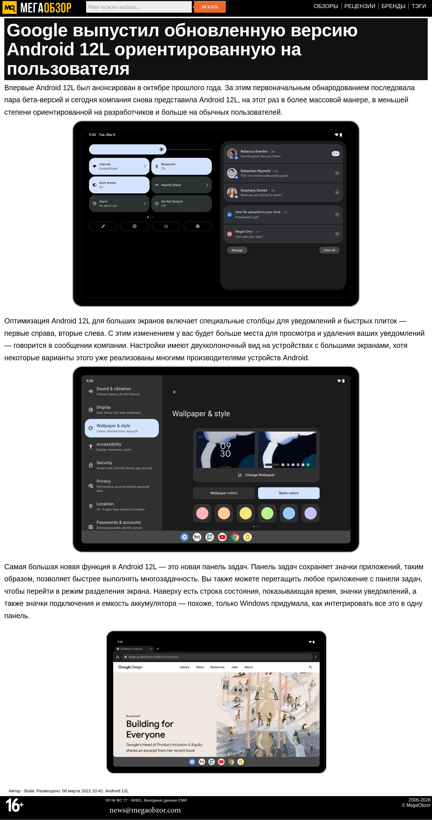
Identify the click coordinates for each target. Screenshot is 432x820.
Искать (210, 7)
